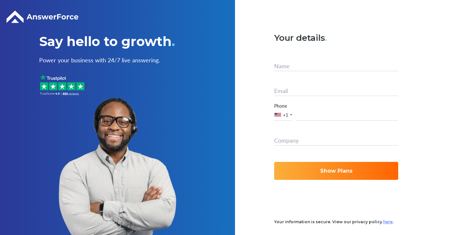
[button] (284, 114)
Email (281, 90)
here (388, 221)
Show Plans (336, 171)
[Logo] (42, 17)
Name (282, 66)
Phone (280, 105)
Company (286, 140)
